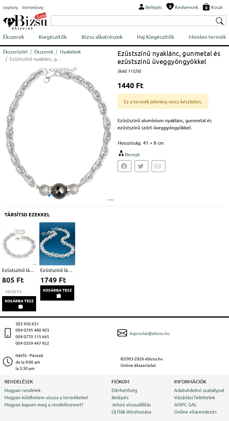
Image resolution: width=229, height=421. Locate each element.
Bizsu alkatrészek (102, 36)
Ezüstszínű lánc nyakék (57, 270)
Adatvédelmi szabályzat (199, 390)
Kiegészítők (53, 36)
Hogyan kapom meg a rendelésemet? (43, 404)
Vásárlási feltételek (194, 397)
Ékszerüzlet (15, 51)
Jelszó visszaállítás (131, 404)
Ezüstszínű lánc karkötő (19, 270)
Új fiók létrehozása (131, 411)
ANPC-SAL (185, 404)
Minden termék (207, 36)
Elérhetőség (124, 390)
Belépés (120, 397)
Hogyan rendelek (22, 390)
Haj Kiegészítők (155, 36)
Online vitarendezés (195, 411)
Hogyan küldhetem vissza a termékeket (46, 397)
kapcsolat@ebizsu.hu (150, 333)
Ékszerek (13, 36)
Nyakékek (70, 51)
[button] (107, 133)
